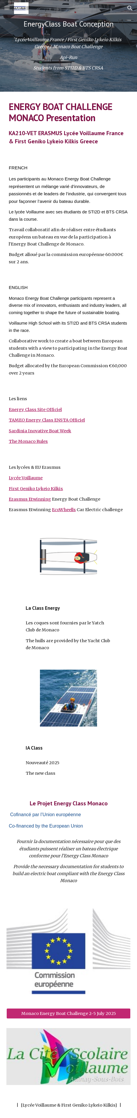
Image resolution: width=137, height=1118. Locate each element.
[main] (68, 24)
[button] (7, 8)
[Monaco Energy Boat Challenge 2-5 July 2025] (68, 1013)
